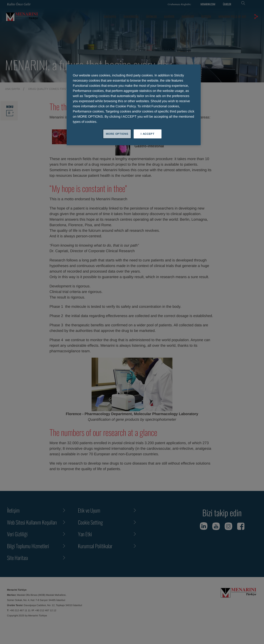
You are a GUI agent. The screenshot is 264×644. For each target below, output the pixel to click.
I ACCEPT (147, 133)
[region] (134, 104)
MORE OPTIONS (117, 133)
